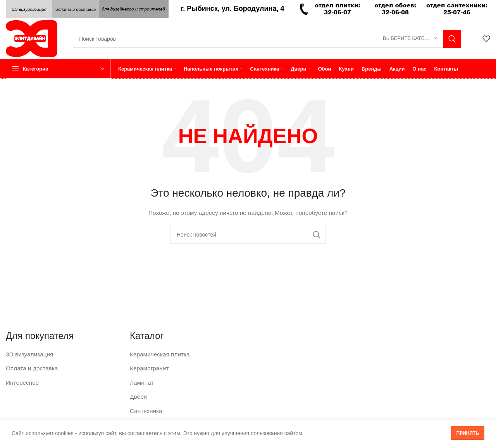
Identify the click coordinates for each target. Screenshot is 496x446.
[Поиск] (267, 39)
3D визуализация (27, 354)
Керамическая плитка (157, 354)
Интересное (21, 380)
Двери (137, 394)
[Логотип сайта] (31, 38)
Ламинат (141, 380)
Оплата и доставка (29, 367)
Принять (467, 433)
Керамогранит (147, 367)
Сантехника (144, 407)
